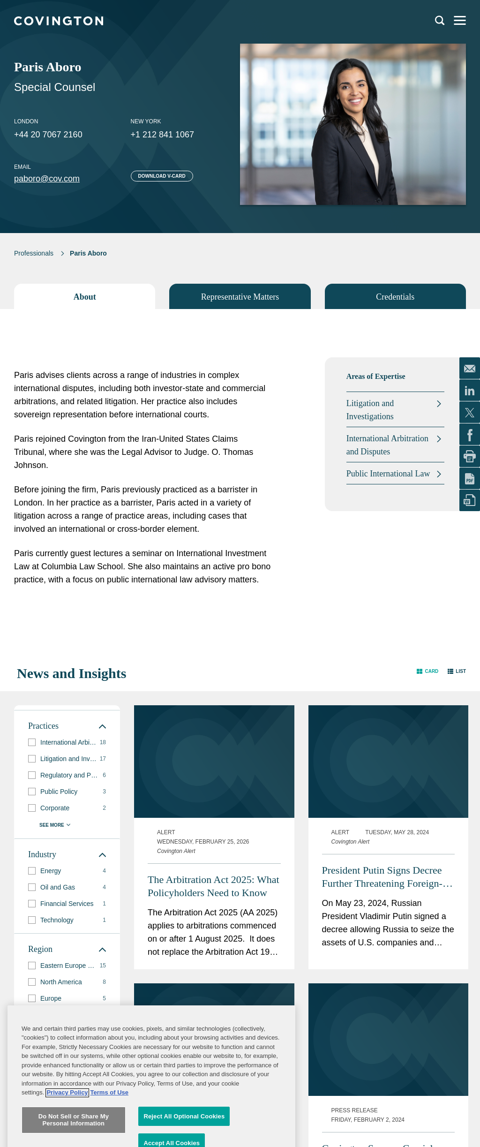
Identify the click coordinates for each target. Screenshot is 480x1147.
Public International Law (388, 473)
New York (146, 121)
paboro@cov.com (47, 178)
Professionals (33, 253)
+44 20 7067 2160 (48, 134)
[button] (427, 671)
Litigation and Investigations (370, 410)
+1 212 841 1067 (163, 134)
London (26, 121)
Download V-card (162, 176)
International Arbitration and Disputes (387, 445)
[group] (67, 743)
